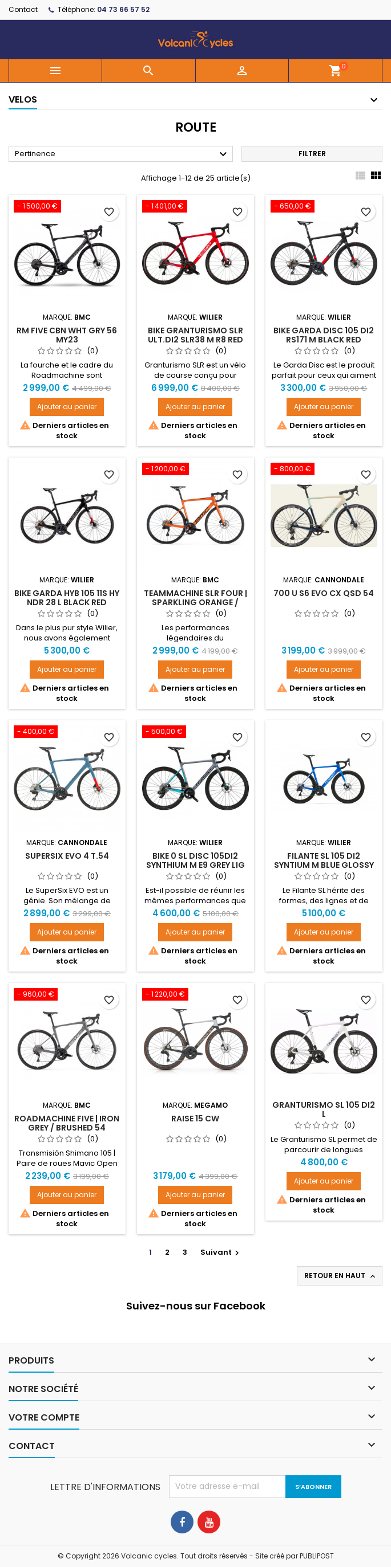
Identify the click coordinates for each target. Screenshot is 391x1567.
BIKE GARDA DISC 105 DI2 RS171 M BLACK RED (323, 335)
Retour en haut (340, 1276)
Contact (23, 9)
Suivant (221, 1252)
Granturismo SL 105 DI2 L (323, 1109)
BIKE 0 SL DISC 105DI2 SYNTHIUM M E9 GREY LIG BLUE (195, 865)
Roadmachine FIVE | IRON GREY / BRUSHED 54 (66, 1123)
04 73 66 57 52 (123, 9)
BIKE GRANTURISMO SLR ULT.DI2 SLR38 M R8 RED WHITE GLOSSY (195, 339)
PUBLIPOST (317, 1556)
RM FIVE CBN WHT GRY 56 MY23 (67, 335)
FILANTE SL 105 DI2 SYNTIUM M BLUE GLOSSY (324, 860)
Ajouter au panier (66, 406)
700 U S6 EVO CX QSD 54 (323, 593)
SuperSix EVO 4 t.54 (67, 856)
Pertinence (122, 154)
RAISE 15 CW (195, 1118)
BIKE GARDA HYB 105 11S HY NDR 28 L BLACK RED (66, 597)
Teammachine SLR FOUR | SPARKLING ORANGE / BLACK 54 (195, 602)
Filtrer (312, 153)
